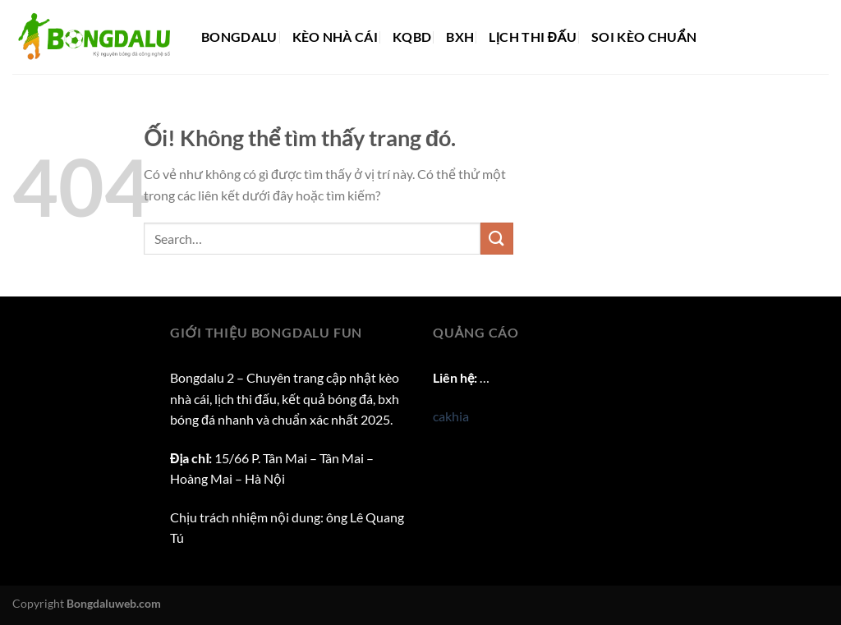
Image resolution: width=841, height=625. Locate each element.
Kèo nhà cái (335, 36)
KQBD (412, 36)
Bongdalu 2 (202, 377)
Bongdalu (239, 36)
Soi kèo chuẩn (643, 36)
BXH (460, 36)
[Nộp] (496, 239)
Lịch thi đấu (533, 36)
